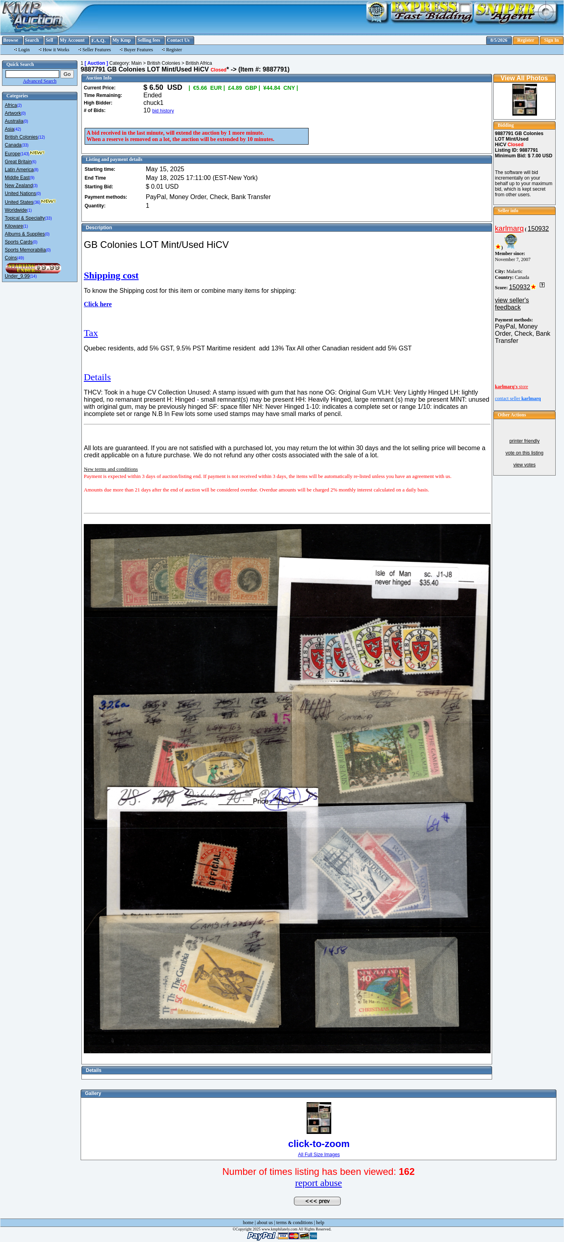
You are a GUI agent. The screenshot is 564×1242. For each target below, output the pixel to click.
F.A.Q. (98, 40)
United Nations (20, 193)
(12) (41, 137)
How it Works (56, 49)
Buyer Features (138, 49)
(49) (20, 258)
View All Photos (524, 78)
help (320, 1222)
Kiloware (14, 226)
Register (525, 40)
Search (32, 40)
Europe (12, 154)
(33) (25, 145)
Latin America (19, 169)
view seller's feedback (512, 304)
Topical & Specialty (25, 218)
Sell (49, 40)
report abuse (318, 1183)
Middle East (17, 177)
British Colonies (21, 137)
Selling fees (148, 40)
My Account (72, 40)
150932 (538, 228)
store (511, 386)
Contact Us (178, 40)
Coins (11, 258)
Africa (11, 105)
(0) (23, 113)
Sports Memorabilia (25, 250)
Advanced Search (39, 81)
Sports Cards (19, 242)
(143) (24, 154)
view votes (524, 465)
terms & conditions (294, 1222)
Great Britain (18, 161)
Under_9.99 (17, 276)
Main (136, 63)
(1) (29, 210)
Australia (14, 121)
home (248, 1222)
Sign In (551, 40)
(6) (33, 162)
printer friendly (524, 441)
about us (265, 1222)
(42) (17, 129)
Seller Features (97, 49)
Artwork (13, 113)
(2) (19, 105)
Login (24, 49)
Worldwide (16, 210)
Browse (10, 40)
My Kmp (121, 40)
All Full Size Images (319, 1154)
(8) (36, 170)
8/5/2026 (499, 40)
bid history (163, 111)
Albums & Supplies (25, 234)
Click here (98, 304)
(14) (33, 276)
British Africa (198, 63)
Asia (9, 129)
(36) (37, 202)
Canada (13, 145)
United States (19, 202)
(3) (35, 186)
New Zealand (19, 185)
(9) (32, 178)
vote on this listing (524, 453)
